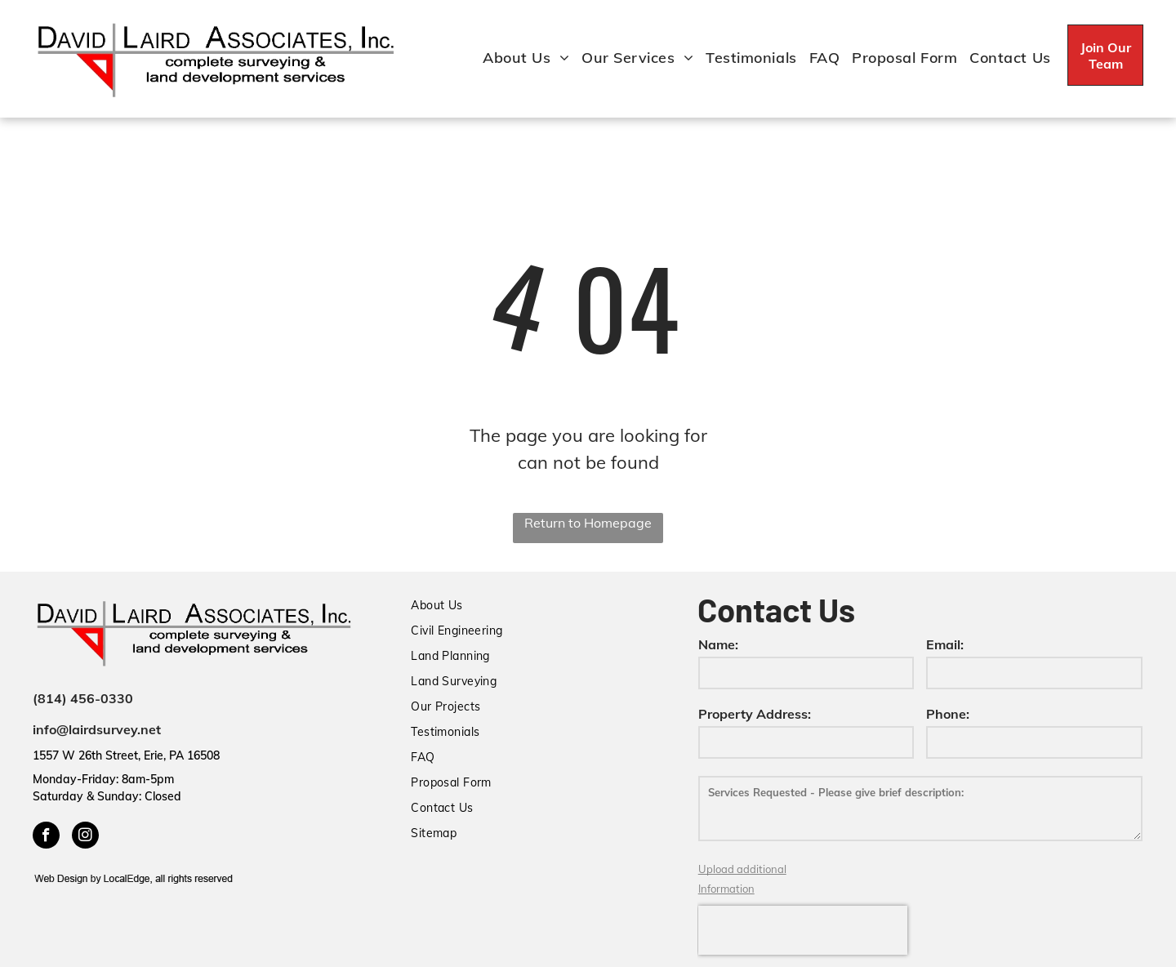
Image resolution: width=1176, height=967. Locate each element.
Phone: (947, 714)
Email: (945, 644)
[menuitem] (519, 58)
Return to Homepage (588, 523)
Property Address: (754, 714)
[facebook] (46, 837)
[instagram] (85, 837)
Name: (718, 644)
